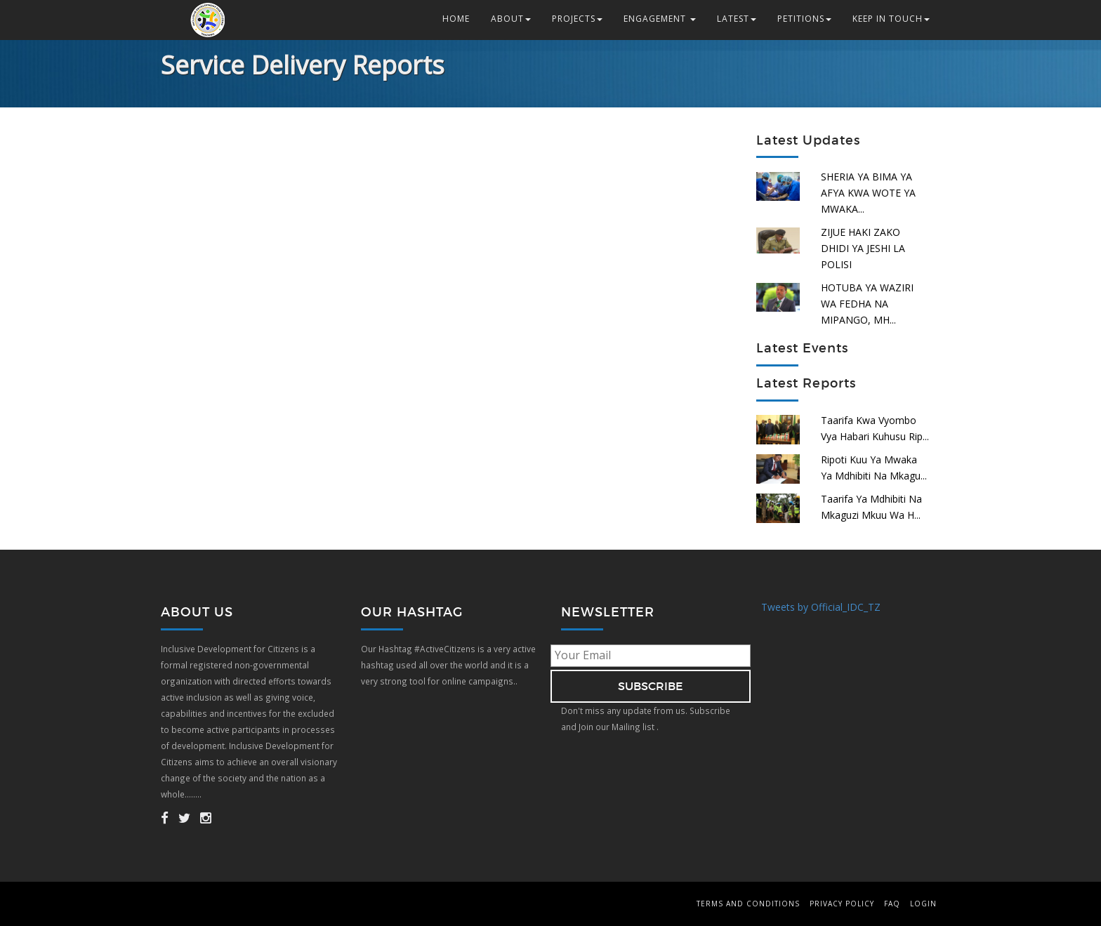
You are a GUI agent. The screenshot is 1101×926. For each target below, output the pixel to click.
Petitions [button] (804, 19)
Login (923, 903)
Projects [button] (577, 19)
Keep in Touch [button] (891, 19)
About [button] (511, 19)
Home (456, 19)
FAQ (892, 903)
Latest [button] (736, 19)
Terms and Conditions (748, 903)
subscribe (650, 686)
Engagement (660, 19)
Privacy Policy (842, 903)
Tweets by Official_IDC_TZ (821, 607)
